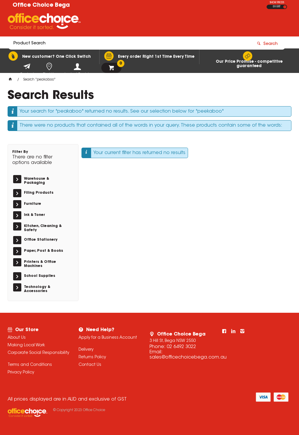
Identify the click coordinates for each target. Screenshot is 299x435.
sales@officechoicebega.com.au (188, 357)
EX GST (276, 7)
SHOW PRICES (277, 2)
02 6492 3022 (181, 347)
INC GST (284, 6)
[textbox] (115, 22)
